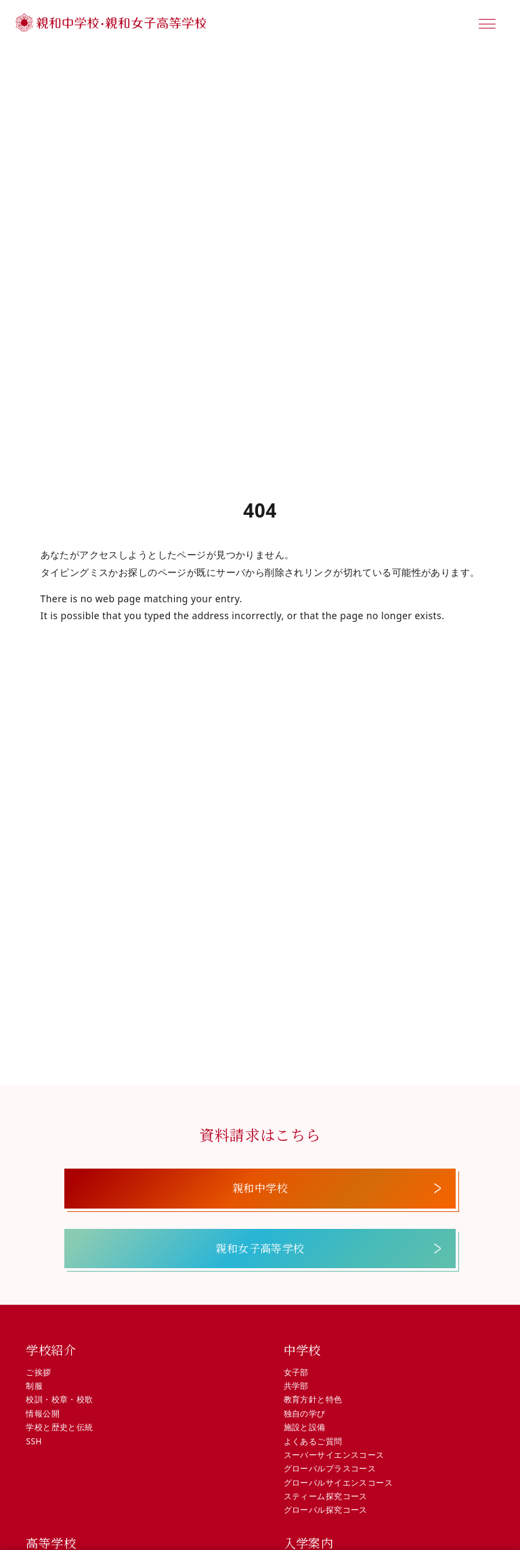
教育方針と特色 (313, 1399)
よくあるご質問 (313, 1441)
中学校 (302, 1349)
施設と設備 (305, 1427)
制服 (34, 1385)
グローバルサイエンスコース (338, 1482)
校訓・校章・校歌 (59, 1399)
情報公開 (43, 1413)
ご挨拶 (38, 1372)
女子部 (296, 1372)
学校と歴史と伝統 (59, 1427)
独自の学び (305, 1413)
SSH (33, 1441)
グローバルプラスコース (330, 1468)
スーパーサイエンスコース (334, 1455)
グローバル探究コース (326, 1509)
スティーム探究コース (326, 1496)
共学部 (296, 1385)
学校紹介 (51, 1349)
